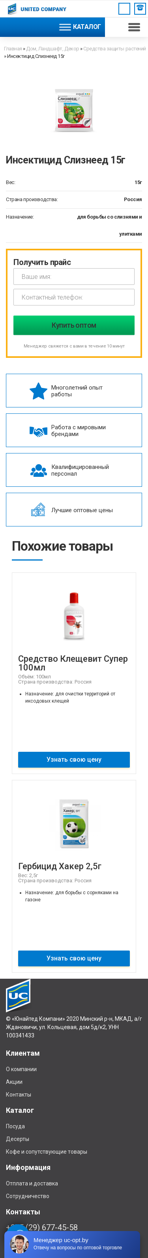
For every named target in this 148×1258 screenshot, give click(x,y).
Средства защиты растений (114, 49)
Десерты (17, 1139)
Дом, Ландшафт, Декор (52, 49)
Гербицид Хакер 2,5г (59, 866)
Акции (14, 1082)
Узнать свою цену (74, 759)
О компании (21, 1069)
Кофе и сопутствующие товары (46, 1152)
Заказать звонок (140, 8)
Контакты (18, 1094)
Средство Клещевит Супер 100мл (73, 663)
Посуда (15, 1126)
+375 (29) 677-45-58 (42, 1227)
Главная (13, 49)
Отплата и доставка (32, 1183)
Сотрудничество (27, 1196)
